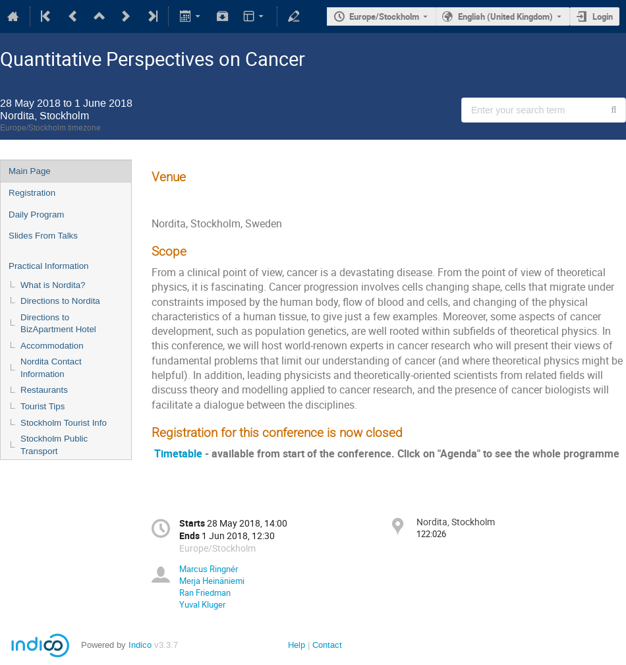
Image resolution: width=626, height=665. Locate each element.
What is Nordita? (53, 285)
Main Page (30, 171)
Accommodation (52, 346)
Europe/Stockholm (384, 16)
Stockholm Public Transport (54, 445)
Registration (32, 193)
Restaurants (44, 390)
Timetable (178, 454)
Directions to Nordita (60, 301)
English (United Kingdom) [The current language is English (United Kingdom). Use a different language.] (505, 16)
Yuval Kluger (202, 604)
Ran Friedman (205, 592)
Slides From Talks (43, 236)
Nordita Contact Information (51, 368)
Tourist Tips (42, 406)
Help (296, 645)
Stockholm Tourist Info (63, 423)
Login (602, 16)
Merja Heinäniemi (211, 581)
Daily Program (36, 214)
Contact (327, 645)
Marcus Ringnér (208, 569)
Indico (140, 645)
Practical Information (48, 266)
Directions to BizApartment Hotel (58, 323)
